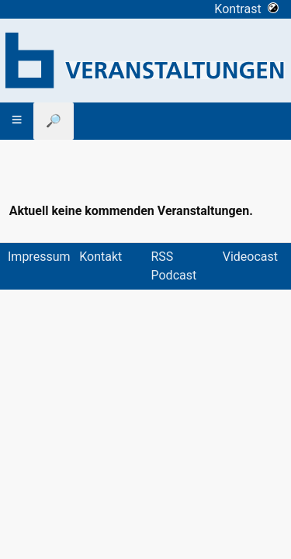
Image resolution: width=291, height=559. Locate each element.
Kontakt (100, 256)
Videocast (250, 256)
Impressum (39, 256)
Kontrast (246, 9)
